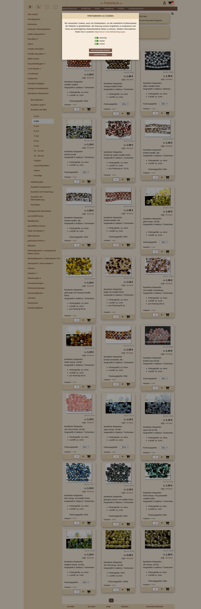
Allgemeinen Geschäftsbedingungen (109, 32)
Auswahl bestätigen (100, 55)
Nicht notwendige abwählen (100, 50)
